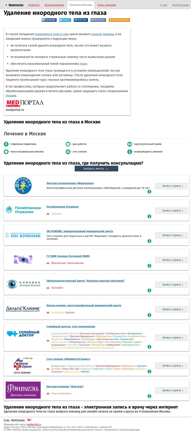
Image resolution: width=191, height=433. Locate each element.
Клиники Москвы (80, 5)
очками (11, 95)
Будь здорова (107, 5)
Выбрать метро (96, 168)
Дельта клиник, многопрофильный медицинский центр (84, 305)
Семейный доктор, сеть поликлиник (71, 326)
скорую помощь (103, 34)
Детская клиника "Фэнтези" (65, 386)
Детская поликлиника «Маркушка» (70, 183)
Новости (34, 5)
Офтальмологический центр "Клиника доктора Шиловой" (86, 280)
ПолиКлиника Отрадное (63, 206)
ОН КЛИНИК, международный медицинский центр (80, 231)
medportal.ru (34, 424)
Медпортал (16, 5)
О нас (163, 5)
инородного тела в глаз (52, 34)
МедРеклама (180, 5)
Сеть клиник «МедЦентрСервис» (68, 359)
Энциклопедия (54, 5)
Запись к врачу (171, 186)
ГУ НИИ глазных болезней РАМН (68, 256)
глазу (83, 63)
